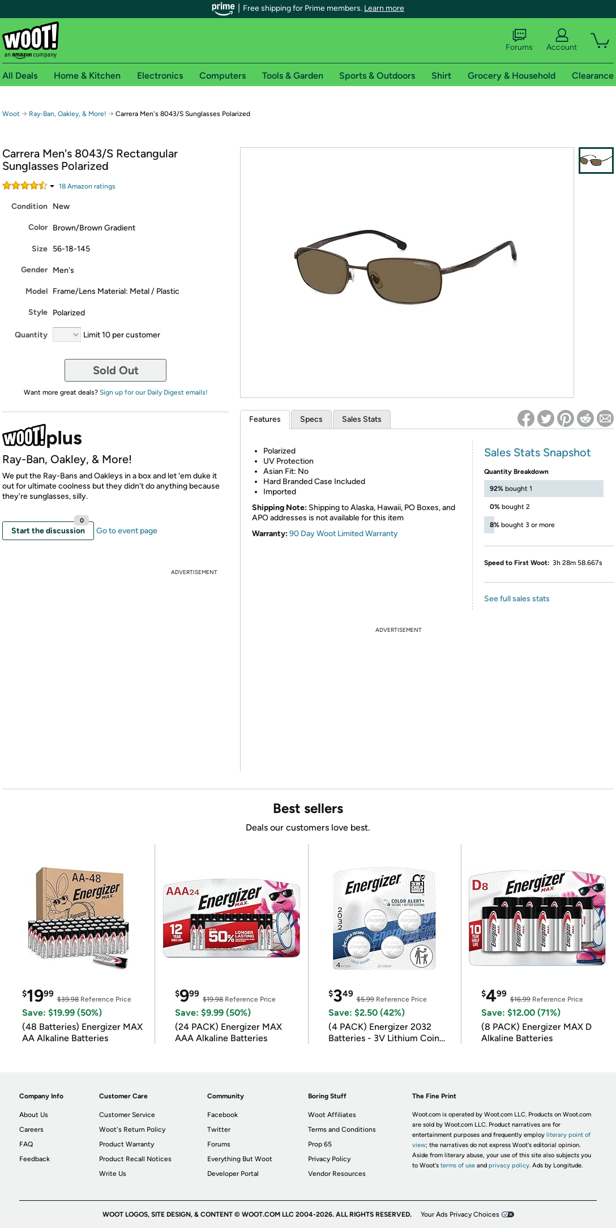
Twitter (218, 1129)
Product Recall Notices (135, 1159)
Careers (31, 1129)
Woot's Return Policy (132, 1129)
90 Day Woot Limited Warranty (343, 533)
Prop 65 (320, 1144)
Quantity (31, 335)
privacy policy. (510, 1165)
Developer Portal (233, 1174)
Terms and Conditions (342, 1129)
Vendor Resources (337, 1174)
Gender (34, 270)
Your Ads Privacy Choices (460, 1214)
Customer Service (127, 1115)
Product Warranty (126, 1144)
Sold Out (116, 370)
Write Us (112, 1174)
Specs (311, 419)
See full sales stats (517, 599)
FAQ (26, 1144)
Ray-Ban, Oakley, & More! (67, 114)
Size (40, 249)
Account (561, 40)
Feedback (34, 1159)
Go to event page (126, 531)
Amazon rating (87, 186)
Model (36, 291)
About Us (33, 1115)
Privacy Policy (329, 1159)
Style (38, 312)
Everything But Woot (239, 1159)
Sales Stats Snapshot (537, 452)
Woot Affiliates (332, 1115)
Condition (29, 206)
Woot (11, 114)
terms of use (457, 1165)
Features (265, 419)
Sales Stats (362, 419)
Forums (519, 40)
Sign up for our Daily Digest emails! (154, 392)
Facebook (222, 1115)
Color (38, 227)
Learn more (384, 8)
